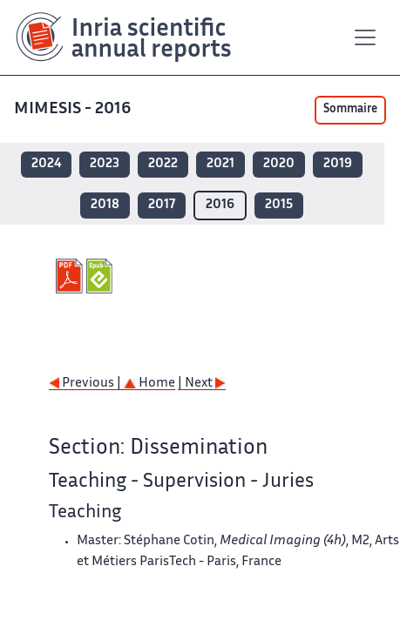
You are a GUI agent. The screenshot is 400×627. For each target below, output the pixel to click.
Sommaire (350, 109)
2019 (337, 164)
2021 (220, 164)
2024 (46, 164)
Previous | (86, 383)
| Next (202, 383)
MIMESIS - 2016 (74, 109)
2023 (104, 164)
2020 (279, 164)
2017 (161, 205)
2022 (163, 164)
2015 (279, 205)
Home (149, 383)
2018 (105, 205)
